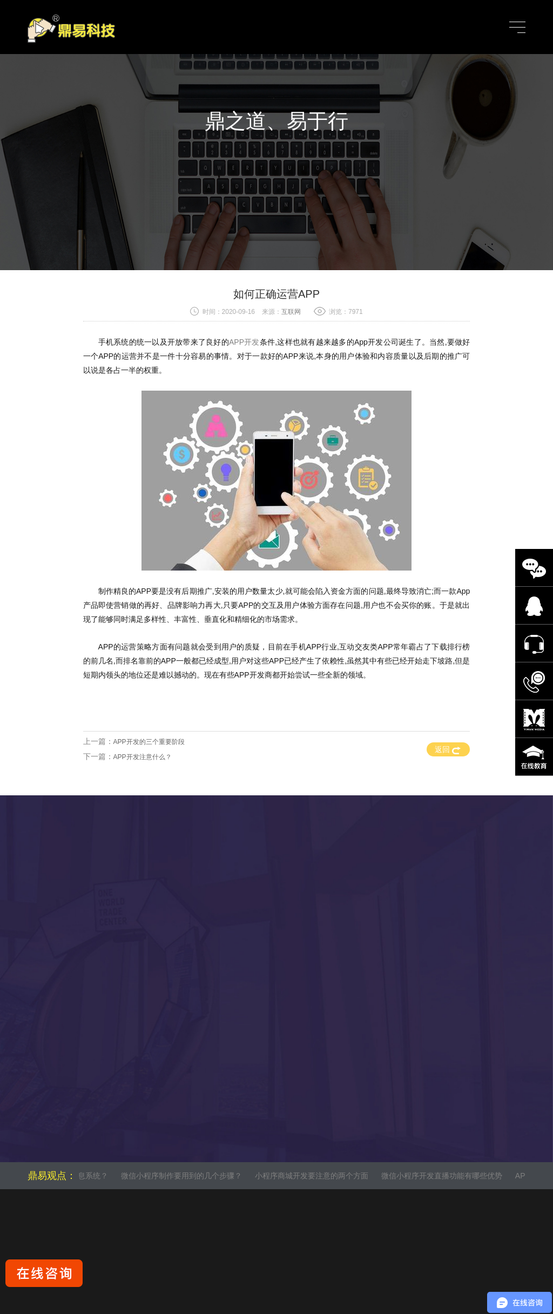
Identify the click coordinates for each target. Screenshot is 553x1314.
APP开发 (244, 342)
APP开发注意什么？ (142, 757)
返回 (448, 749)
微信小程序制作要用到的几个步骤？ (184, 1175)
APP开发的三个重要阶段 (149, 742)
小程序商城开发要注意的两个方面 (314, 1175)
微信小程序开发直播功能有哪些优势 (443, 1175)
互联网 (291, 312)
